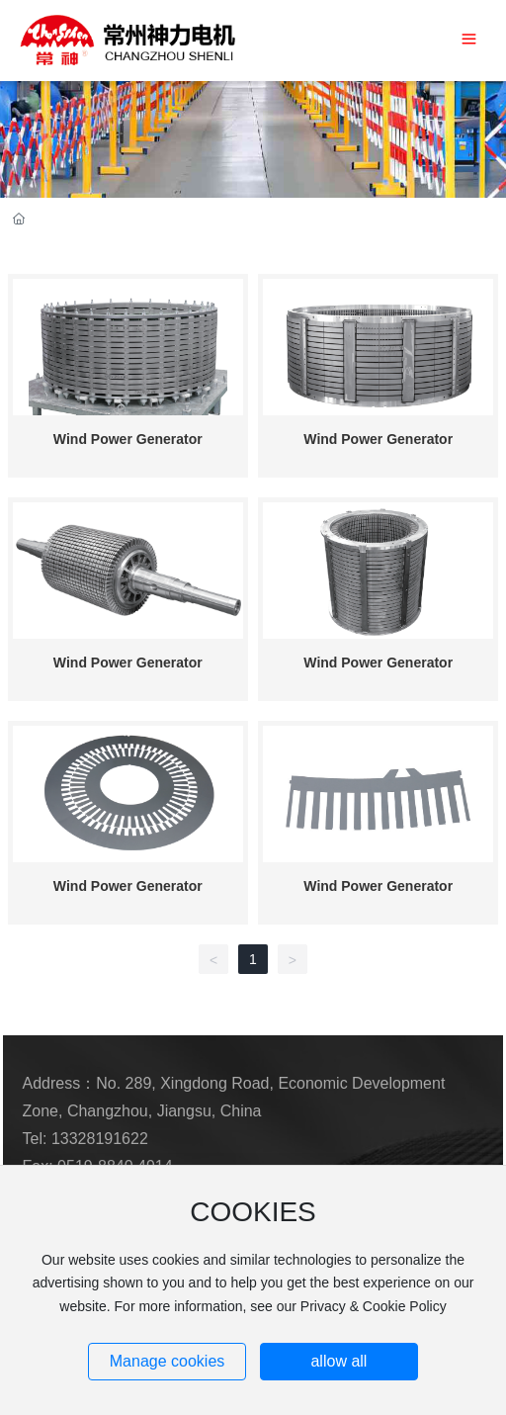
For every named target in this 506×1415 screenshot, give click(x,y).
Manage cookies (167, 1361)
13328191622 (99, 1138)
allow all (338, 1361)
